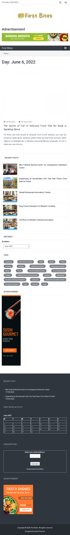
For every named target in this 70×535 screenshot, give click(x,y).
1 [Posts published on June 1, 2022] (22, 421)
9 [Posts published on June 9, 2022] (31, 424)
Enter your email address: (35, 452)
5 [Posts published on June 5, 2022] (57, 421)
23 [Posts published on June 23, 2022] (31, 429)
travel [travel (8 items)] (44, 284)
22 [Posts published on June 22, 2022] (22, 429)
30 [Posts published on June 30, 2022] (31, 432)
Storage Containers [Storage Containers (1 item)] (12, 284)
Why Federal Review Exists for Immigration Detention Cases (27, 390)
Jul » (10, 437)
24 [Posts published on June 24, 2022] (40, 429)
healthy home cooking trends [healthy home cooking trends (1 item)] (27, 275)
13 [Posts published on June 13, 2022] (5, 427)
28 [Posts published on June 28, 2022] (14, 432)
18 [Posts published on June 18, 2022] (49, 427)
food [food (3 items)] (19, 271)
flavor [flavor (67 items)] (7, 271)
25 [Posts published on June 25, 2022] (49, 429)
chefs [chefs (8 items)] (63, 262)
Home (6, 53)
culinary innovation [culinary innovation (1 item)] (37, 266)
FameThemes (39, 531)
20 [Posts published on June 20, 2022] (5, 429)
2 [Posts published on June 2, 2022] (31, 421)
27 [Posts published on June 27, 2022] (5, 432)
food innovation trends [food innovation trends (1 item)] (37, 271)
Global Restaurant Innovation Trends (35, 192)
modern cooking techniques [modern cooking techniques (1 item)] (15, 280)
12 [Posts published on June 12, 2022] (58, 424)
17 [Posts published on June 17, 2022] (40, 427)
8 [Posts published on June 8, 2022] (22, 424)
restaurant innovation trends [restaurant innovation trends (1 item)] (55, 280)
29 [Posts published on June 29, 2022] (22, 432)
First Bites (7, 48)
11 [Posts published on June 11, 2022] (49, 424)
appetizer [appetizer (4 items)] (8, 262)
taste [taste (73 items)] (25, 284)
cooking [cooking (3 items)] (8, 266)
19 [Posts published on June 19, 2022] (58, 427)
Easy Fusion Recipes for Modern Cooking (37, 206)
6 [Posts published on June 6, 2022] (4, 424)
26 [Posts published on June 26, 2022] (58, 429)
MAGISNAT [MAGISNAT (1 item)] (61, 275)
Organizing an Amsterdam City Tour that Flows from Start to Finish (30, 396)
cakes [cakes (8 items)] (51, 262)
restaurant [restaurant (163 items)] (35, 280)
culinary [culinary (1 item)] (21, 266)
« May (6, 437)
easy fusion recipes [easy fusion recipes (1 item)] (58, 266)
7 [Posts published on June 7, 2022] (13, 424)
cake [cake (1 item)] (40, 262)
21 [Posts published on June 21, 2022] (14, 429)
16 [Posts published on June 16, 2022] (31, 427)
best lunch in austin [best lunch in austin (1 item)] (25, 262)
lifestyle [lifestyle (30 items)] (47, 275)
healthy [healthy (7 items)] (7, 275)
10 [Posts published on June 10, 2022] (40, 424)
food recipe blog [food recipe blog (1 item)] (59, 271)
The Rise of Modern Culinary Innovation (36, 220)
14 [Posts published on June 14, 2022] (14, 427)
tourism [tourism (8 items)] (35, 284)
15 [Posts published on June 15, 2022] (22, 427)
